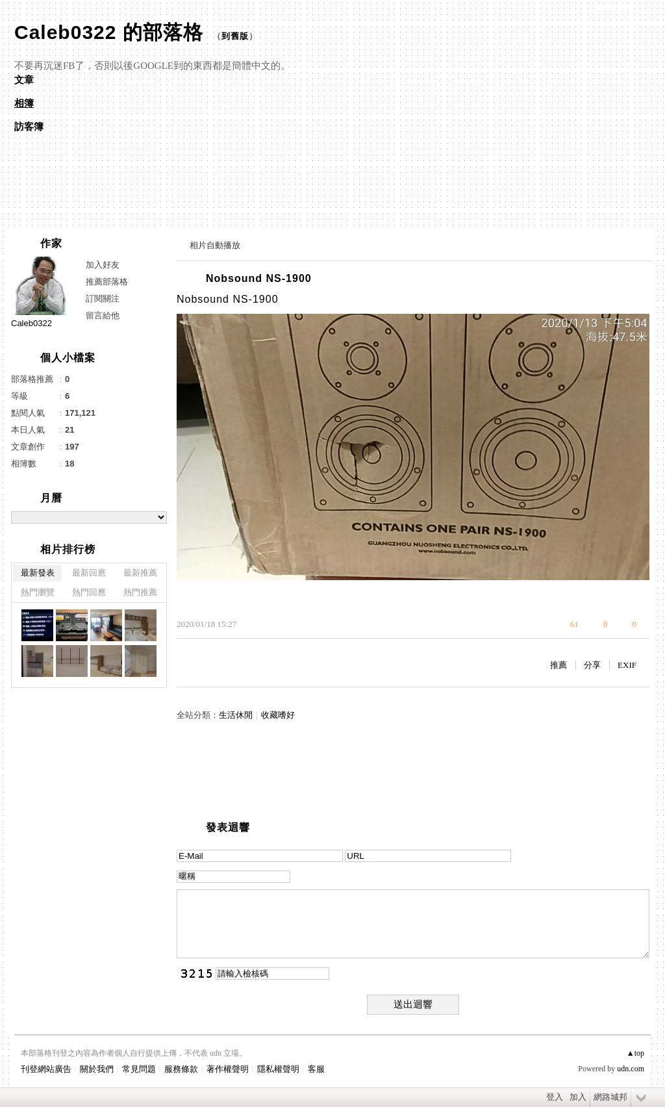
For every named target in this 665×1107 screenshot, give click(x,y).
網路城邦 (610, 1097)
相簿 (24, 103)
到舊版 (235, 36)
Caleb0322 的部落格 (108, 32)
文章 (24, 80)
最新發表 (38, 573)
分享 (592, 665)
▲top (635, 1053)
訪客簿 (29, 126)
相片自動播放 (215, 245)
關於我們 (97, 1069)
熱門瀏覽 (38, 592)
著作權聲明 (228, 1069)
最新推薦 (140, 573)
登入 (554, 1097)
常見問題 (139, 1069)
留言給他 (102, 315)
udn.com (630, 1068)
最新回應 (89, 573)
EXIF (627, 665)
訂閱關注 (102, 298)
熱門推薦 (140, 592)
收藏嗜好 (278, 715)
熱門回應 (89, 592)
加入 (578, 1097)
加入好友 (102, 265)
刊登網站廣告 (46, 1069)
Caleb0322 (31, 323)
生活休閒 (236, 715)
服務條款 (181, 1069)
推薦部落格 (107, 281)
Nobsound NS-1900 (259, 278)
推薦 (558, 665)
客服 (316, 1069)
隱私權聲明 (278, 1069)
